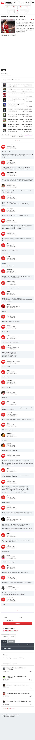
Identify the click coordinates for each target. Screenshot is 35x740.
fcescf (8, 555)
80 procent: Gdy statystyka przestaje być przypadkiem (17, 677)
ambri (8, 533)
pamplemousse (11, 281)
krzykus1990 (10, 184)
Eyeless (9, 195)
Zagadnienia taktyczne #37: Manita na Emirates (19, 701)
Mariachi (9, 506)
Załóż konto (29, 135)
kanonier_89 (10, 597)
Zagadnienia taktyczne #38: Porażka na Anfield (19, 685)
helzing (9, 314)
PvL (8, 391)
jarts (8, 565)
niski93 (8, 325)
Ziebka (8, 256)
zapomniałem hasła (10, 628)
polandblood (10, 586)
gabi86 (8, 575)
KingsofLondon (10, 545)
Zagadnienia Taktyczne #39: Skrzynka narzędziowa (16, 668)
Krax (8, 243)
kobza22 (9, 304)
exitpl (8, 335)
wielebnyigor (10, 208)
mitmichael (9, 433)
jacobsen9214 (10, 232)
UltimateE (9, 454)
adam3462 (9, 160)
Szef (8, 401)
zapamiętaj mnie (8, 620)
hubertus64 (9, 269)
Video (3, 70)
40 (32, 19)
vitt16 (8, 423)
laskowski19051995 (11, 172)
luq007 (8, 370)
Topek (8, 517)
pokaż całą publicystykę (9, 708)
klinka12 (9, 360)
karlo (8, 468)
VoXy (8, 480)
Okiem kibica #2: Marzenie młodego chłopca (18, 693)
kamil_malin (10, 145)
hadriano (9, 345)
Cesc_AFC (9, 412)
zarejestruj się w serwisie (11, 630)
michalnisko (10, 219)
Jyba (8, 495)
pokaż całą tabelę (7, 648)
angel (8, 291)
